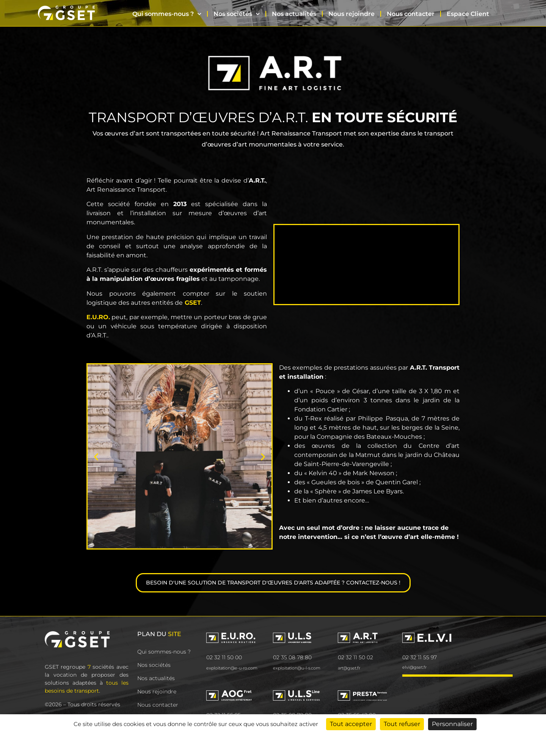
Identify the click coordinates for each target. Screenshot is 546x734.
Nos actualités (294, 13)
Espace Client (468, 13)
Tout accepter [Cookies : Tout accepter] (351, 724)
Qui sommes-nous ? (166, 14)
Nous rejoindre (351, 13)
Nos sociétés (236, 14)
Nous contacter (411, 13)
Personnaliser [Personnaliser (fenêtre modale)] (452, 724)
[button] (96, 456)
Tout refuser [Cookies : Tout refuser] (402, 724)
